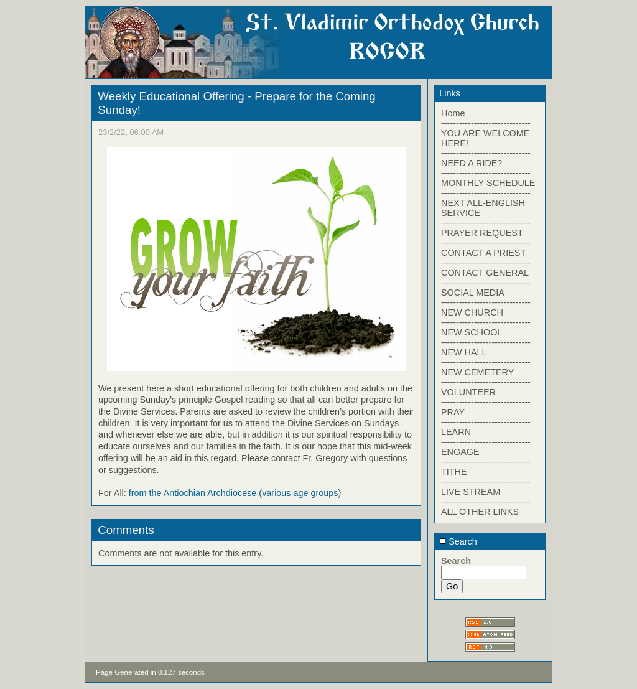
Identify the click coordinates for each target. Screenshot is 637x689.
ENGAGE (460, 452)
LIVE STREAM (470, 492)
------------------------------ (486, 123)
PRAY (453, 412)
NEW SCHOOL (471, 332)
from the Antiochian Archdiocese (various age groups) (235, 493)
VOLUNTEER (468, 392)
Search (458, 541)
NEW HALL (464, 352)
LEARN (456, 432)
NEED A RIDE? (471, 163)
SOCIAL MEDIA (472, 293)
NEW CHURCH (472, 312)
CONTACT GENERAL (485, 273)
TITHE (454, 472)
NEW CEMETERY (477, 372)
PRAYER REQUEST (482, 233)
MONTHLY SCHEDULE (488, 183)
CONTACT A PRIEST (483, 253)
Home (453, 113)
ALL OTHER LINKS (480, 512)
